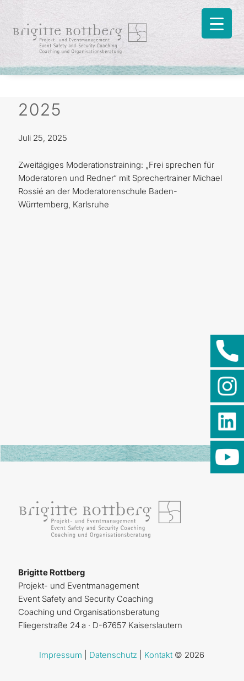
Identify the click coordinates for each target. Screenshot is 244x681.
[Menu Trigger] (217, 23)
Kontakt (158, 655)
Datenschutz (113, 655)
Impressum (60, 655)
